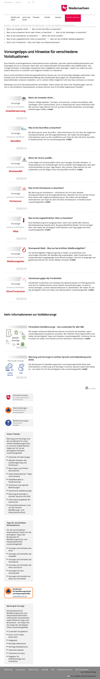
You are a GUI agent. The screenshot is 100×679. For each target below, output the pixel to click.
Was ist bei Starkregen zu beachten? (71, 32)
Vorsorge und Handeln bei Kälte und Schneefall (19, 577)
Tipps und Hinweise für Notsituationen (61, 25)
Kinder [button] (47, 17)
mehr (51, 109)
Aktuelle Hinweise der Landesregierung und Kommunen (17, 462)
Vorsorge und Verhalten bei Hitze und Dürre (19, 566)
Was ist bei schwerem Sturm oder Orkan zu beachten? (29, 32)
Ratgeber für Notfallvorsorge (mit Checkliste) (16, 658)
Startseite (7, 25)
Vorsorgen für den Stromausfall (16, 571)
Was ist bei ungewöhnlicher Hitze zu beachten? (26, 39)
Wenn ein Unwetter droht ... (41, 97)
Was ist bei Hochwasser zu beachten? (22, 36)
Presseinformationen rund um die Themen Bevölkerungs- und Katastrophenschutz (19, 508)
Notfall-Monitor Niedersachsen (34, 25)
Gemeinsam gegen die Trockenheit (44, 278)
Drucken (92, 388)
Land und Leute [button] (26, 18)
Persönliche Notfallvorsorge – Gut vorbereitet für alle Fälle (56, 327)
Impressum (20, 669)
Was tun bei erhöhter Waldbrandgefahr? (67, 39)
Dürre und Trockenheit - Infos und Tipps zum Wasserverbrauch (33, 42)
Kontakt (45, 669)
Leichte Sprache (73, 17)
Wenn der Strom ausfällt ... (53, 36)
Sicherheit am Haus (16, 653)
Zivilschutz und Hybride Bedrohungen (18, 486)
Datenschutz (33, 669)
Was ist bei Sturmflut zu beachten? (46, 29)
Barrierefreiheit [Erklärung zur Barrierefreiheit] (81, 669)
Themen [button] (36, 17)
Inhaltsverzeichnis (64, 669)
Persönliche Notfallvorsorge (20, 491)
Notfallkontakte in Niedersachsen (15, 480)
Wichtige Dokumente (17, 643)
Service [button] (58, 17)
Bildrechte (8, 669)
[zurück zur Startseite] (7, 18)
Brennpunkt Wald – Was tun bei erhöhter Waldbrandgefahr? (56, 248)
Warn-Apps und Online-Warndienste (18, 469)
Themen (16, 25)
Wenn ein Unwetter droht (17, 29)
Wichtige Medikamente (18, 647)
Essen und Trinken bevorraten (16, 635)
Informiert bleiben (16, 650)
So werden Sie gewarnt (18, 631)
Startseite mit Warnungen (19, 457)
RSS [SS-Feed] (52, 669)
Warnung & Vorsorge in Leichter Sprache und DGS (19, 495)
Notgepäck (12, 640)
